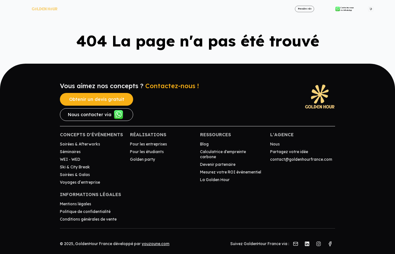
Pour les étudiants (147, 151)
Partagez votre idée (289, 151)
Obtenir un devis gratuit (96, 99)
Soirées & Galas (75, 174)
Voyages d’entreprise (80, 182)
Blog (204, 144)
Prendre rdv (305, 8)
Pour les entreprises (148, 144)
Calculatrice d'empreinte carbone (223, 154)
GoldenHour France (93, 243)
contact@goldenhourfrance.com (301, 159)
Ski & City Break (75, 167)
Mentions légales (75, 203)
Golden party (142, 159)
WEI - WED (70, 159)
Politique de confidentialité (85, 211)
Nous (275, 144)
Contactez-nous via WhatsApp (344, 9)
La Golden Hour (215, 179)
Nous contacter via (95, 114)
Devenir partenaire (217, 164)
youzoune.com (155, 243)
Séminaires (70, 151)
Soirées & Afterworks (80, 144)
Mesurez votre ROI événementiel (230, 172)
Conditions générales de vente (88, 219)
